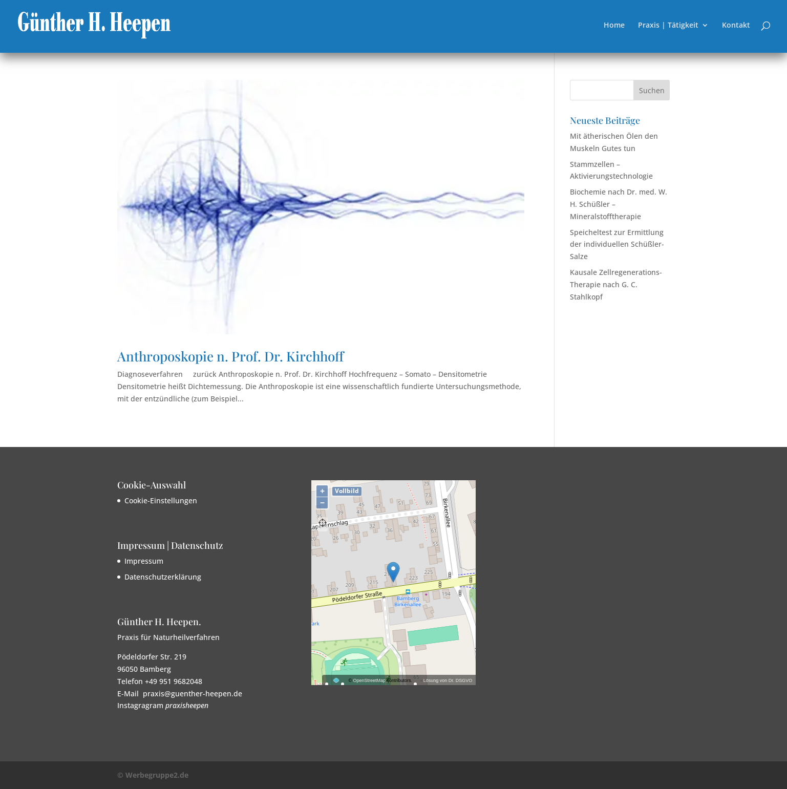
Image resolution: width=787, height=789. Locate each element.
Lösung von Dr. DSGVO (448, 680)
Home (614, 26)
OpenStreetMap (369, 680)
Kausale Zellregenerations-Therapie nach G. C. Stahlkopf (616, 284)
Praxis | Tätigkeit (668, 26)
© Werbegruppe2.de (152, 775)
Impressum (143, 561)
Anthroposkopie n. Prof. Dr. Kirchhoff (230, 356)
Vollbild (347, 490)
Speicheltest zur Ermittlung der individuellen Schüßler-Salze (617, 244)
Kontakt (736, 26)
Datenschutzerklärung (162, 577)
